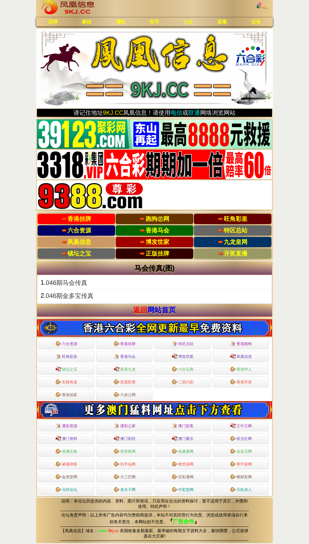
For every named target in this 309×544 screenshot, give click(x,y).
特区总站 (183, 344)
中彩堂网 (183, 489)
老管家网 (125, 451)
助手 (154, 21)
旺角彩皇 (66, 356)
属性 (120, 21)
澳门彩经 (125, 438)
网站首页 (161, 310)
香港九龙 (125, 369)
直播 (222, 21)
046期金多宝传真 (70, 295)
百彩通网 (183, 476)
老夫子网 (125, 489)
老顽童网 (183, 451)
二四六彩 (183, 382)
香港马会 (125, 356)
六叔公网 (125, 394)
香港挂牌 (125, 343)
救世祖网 (183, 464)
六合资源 (66, 343)
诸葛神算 (66, 464)
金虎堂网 (66, 476)
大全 (188, 21)
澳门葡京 (183, 438)
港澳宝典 (66, 451)
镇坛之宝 (66, 369)
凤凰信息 (241, 356)
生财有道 (66, 382)
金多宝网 (241, 451)
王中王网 (241, 425)
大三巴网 (125, 476)
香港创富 (66, 394)
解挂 (86, 21)
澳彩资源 (66, 426)
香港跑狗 (241, 344)
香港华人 (241, 369)
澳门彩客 (183, 426)
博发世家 (183, 356)
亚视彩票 (125, 382)
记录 (256, 21)
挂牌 (53, 21)
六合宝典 (183, 369)
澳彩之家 (125, 426)
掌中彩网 (241, 464)
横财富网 (241, 476)
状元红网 (241, 438)
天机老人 (241, 489)
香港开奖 (241, 382)
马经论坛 (66, 489)
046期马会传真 (67, 282)
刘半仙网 (125, 464)
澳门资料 (66, 438)
